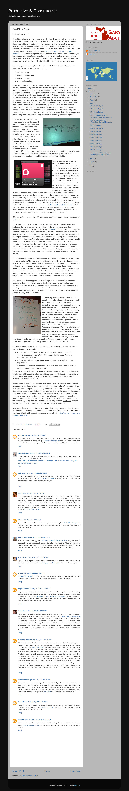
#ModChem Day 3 (96, 143)
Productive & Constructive (32, 10)
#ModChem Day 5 (96, 137)
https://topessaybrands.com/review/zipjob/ (50, 596)
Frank (20, 520)
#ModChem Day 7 (96, 131)
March (92, 162)
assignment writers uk (52, 441)
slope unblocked (37, 647)
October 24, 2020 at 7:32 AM (40, 453)
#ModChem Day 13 (96, 106)
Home (47, 771)
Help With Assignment (72, 523)
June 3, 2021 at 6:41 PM (35, 493)
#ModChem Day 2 (96, 147)
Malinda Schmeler (25, 640)
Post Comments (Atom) (30, 776)
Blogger (77, 785)
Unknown (21, 473)
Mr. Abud (91, 54)
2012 (90, 91)
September (94, 97)
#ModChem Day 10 (96, 128)
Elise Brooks (23, 680)
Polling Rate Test (47, 707)
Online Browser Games (31, 725)
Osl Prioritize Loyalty (25, 576)
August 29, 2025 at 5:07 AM (42, 640)
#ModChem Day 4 (96, 140)
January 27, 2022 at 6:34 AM (34, 573)
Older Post (75, 771)
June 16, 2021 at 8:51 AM (32, 520)
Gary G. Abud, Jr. (94, 50)
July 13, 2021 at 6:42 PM (41, 537)
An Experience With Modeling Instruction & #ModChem (100, 154)
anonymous (22, 435)
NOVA (17, 219)
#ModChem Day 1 (96, 150)
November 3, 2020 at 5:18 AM (36, 473)
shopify (21, 573)
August (92, 100)
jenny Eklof (22, 493)
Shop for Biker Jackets (32, 509)
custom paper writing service (50, 563)
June (92, 159)
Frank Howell (23, 557)
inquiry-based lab (54, 229)
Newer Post (18, 771)
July (91, 103)
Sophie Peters (23, 589)
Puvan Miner (23, 702)
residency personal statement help (54, 541)
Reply (20, 446)
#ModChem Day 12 (96, 109)
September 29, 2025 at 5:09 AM (39, 680)
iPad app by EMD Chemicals (61, 205)
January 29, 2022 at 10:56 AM (39, 589)
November (94, 94)
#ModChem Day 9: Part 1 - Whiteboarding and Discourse (101, 121)
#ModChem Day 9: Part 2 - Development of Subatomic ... (101, 116)
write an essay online (46, 478)
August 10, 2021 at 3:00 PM (38, 557)
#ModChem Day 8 (96, 125)
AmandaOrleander (25, 537)
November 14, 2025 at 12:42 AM (39, 720)
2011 (90, 166)
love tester (47, 692)
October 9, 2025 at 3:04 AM (37, 702)
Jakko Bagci (22, 611)
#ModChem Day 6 (96, 134)
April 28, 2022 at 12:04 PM (37, 611)
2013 (90, 88)
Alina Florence (23, 453)
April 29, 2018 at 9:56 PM (36, 435)
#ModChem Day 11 (96, 112)
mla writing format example (70, 616)
